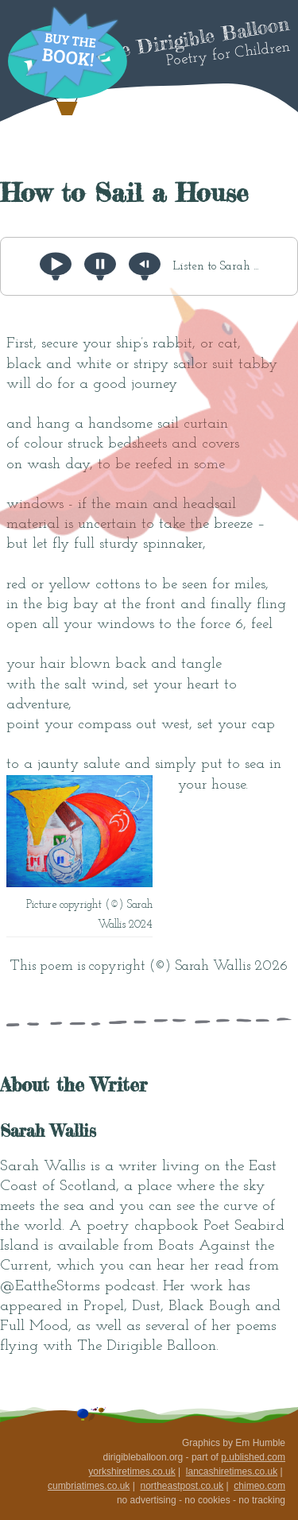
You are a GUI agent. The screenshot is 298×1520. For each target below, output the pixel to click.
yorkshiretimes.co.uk (131, 1471)
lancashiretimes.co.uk (231, 1471)
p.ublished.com (253, 1457)
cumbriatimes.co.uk (89, 1485)
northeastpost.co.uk (181, 1485)
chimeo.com (259, 1485)
